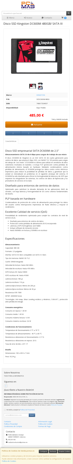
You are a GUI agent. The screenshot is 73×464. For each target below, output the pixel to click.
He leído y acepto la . (20, 410)
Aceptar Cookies (64, 451)
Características (10, 141)
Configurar (43, 451)
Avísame (36, 124)
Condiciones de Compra (13, 426)
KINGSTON (40, 95)
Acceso (28, 17)
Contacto (46, 17)
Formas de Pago (44, 426)
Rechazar (53, 451)
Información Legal (45, 421)
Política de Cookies (9, 461)
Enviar (32, 415)
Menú (10, 17)
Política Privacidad (11, 424)
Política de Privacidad (56, 405)
